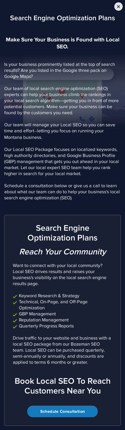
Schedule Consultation (62, 412)
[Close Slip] (118, 6)
